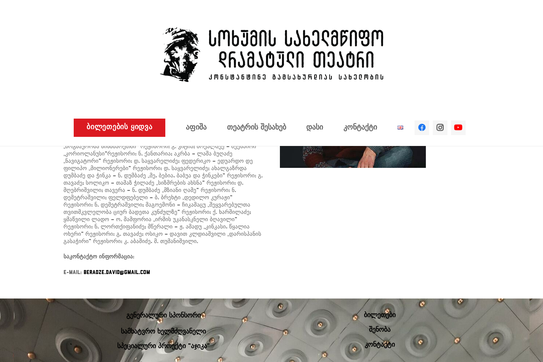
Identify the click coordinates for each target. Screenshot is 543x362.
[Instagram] (440, 127)
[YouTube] (458, 127)
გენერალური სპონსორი (163, 315)
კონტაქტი (380, 345)
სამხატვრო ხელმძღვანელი (163, 331)
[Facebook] (422, 127)
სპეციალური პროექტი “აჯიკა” (163, 346)
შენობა (379, 330)
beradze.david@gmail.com (117, 273)
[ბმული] (271, 54)
